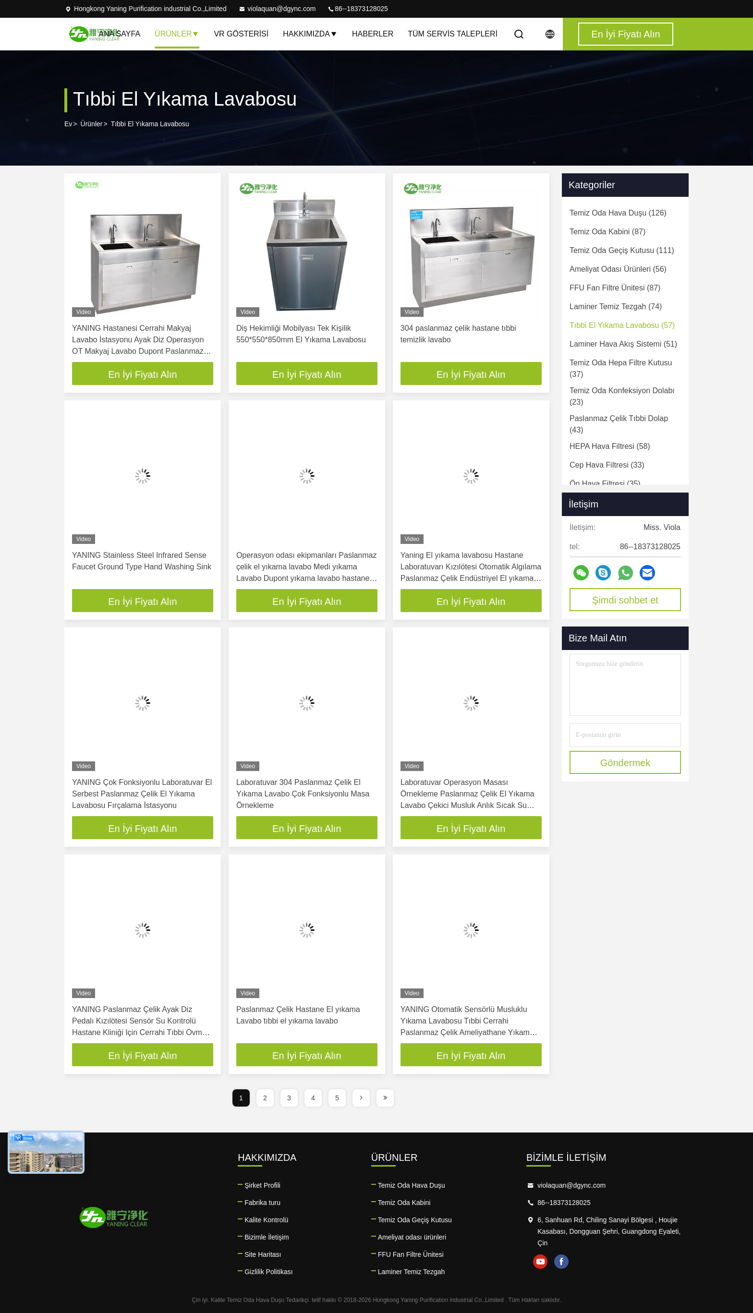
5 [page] (337, 1098)
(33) (607, 465)
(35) (605, 484)
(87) (607, 232)
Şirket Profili (262, 1185)
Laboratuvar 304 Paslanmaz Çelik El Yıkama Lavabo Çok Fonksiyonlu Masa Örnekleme (302, 793)
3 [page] (289, 1098)
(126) (618, 213)
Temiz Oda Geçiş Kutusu (415, 1220)
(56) (618, 269)
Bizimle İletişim (266, 1237)
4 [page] (313, 1098)
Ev (68, 124)
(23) (622, 396)
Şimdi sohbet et (625, 600)
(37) (621, 368)
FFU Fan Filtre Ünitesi (411, 1254)
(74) (616, 306)
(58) (610, 446)
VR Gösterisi (241, 34)
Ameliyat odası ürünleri (412, 1237)
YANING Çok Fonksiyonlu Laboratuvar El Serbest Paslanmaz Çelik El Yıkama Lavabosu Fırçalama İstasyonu (142, 793)
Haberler (372, 34)
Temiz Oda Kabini (404, 1202)
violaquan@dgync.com (277, 8)
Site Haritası (262, 1254)
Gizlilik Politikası (268, 1272)
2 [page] (265, 1098)
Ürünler (177, 34)
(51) (623, 344)
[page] (361, 1098)
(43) (619, 424)
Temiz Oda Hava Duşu (411, 1185)
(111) (622, 250)
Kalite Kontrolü (266, 1220)
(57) (622, 325)
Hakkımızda (310, 34)
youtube (540, 1261)
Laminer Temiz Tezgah (411, 1272)
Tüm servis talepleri (453, 34)
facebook (561, 1261)
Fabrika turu (262, 1202)
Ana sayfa (119, 34)
